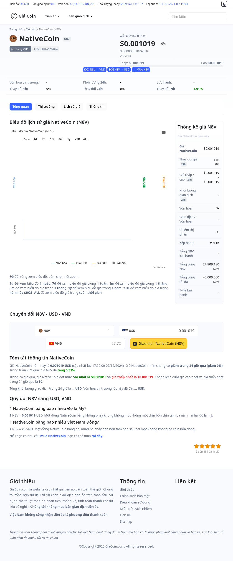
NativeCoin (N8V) (50, 29)
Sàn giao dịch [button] (80, 16)
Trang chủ (16, 29)
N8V (46, 330)
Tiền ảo (30, 29)
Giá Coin (23, 16)
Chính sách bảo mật (134, 496)
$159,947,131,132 (131, 4)
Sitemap (126, 521)
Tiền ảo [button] (52, 16)
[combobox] (198, 16)
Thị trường (46, 106)
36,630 (24, 4)
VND (58, 343)
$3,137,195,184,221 (82, 4)
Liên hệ (125, 515)
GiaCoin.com (114, 546)
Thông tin (96, 106)
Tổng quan (21, 106)
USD (132, 330)
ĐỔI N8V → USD (119, 69)
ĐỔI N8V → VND (94, 69)
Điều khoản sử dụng (135, 502)
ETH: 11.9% (181, 4)
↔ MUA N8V (141, 69)
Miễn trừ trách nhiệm (136, 508)
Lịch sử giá (72, 106)
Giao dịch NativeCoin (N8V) (158, 343)
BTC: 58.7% (166, 4)
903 (53, 4)
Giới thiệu (127, 489)
